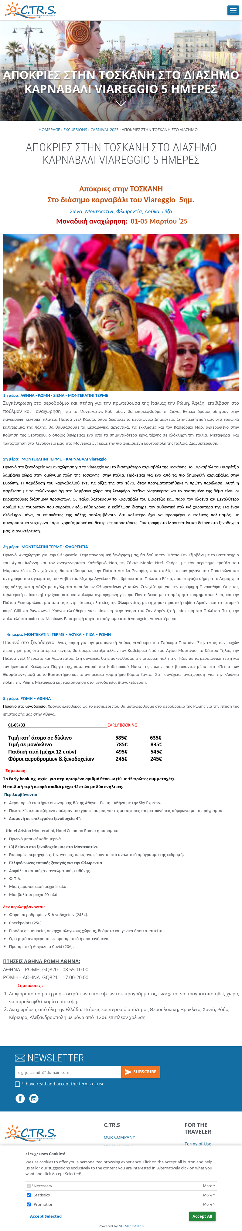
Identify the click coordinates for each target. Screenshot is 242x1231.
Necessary (43, 1186)
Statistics (42, 1195)
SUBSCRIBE (140, 1072)
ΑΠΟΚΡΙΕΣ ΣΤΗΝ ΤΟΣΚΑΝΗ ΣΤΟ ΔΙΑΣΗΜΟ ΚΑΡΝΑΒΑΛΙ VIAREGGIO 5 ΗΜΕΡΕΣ (121, 89)
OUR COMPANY (119, 1137)
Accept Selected (46, 1216)
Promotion (43, 1204)
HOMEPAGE (49, 129)
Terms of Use (198, 1144)
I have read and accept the (63, 1084)
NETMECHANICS (131, 1226)
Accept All (202, 1216)
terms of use (91, 1084)
